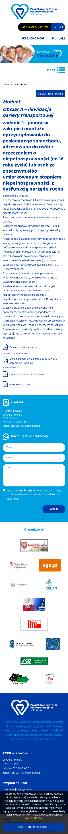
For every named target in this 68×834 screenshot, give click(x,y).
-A (54, 27)
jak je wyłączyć (34, 818)
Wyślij (54, 509)
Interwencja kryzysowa (17, 789)
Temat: (9, 447)
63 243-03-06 (33, 38)
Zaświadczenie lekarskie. (23, 347)
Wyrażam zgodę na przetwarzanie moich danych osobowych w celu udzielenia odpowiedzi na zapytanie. (35, 494)
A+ (61, 27)
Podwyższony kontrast (34, 27)
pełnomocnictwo (19, 384)
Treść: (9, 468)
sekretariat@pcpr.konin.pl (26, 426)
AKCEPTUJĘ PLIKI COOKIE (34, 827)
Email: (9, 458)
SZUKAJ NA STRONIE (50, 94)
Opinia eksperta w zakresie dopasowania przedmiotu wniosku (33, 361)
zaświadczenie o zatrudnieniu (26, 374)
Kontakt (58, 38)
